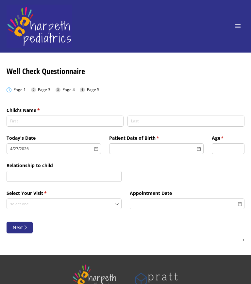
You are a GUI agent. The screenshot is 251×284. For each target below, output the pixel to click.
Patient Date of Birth (143, 138)
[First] (65, 121)
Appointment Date (151, 193)
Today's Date (21, 138)
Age (227, 138)
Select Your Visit (36, 193)
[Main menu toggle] (238, 26)
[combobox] (64, 204)
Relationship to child (30, 165)
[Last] (185, 121)
